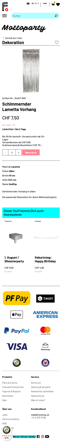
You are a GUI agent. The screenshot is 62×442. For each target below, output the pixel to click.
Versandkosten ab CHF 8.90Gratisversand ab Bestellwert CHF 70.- (22, 143)
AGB (4, 423)
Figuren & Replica (11, 391)
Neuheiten (7, 395)
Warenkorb (31, 152)
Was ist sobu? (38, 400)
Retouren (36, 382)
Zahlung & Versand (40, 387)
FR (36, 3)
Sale (4, 400)
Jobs (4, 414)
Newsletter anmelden (42, 391)
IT (38, 3)
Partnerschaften (10, 419)
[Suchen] (56, 16)
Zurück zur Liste (13, 37)
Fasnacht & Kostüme (13, 387)
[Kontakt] (27, 3)
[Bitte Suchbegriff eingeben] (31, 16)
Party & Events (9, 382)
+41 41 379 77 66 (38, 417)
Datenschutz (37, 395)
